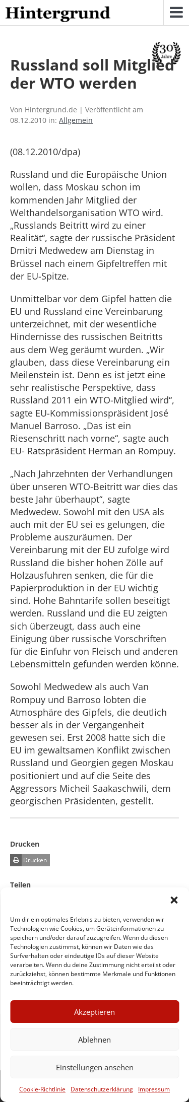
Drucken (28, 860)
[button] (174, 900)
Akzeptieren (94, 1012)
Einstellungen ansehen (95, 1067)
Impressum (154, 1089)
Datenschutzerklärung (102, 1089)
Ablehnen (94, 1040)
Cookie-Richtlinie (42, 1089)
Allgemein (76, 120)
